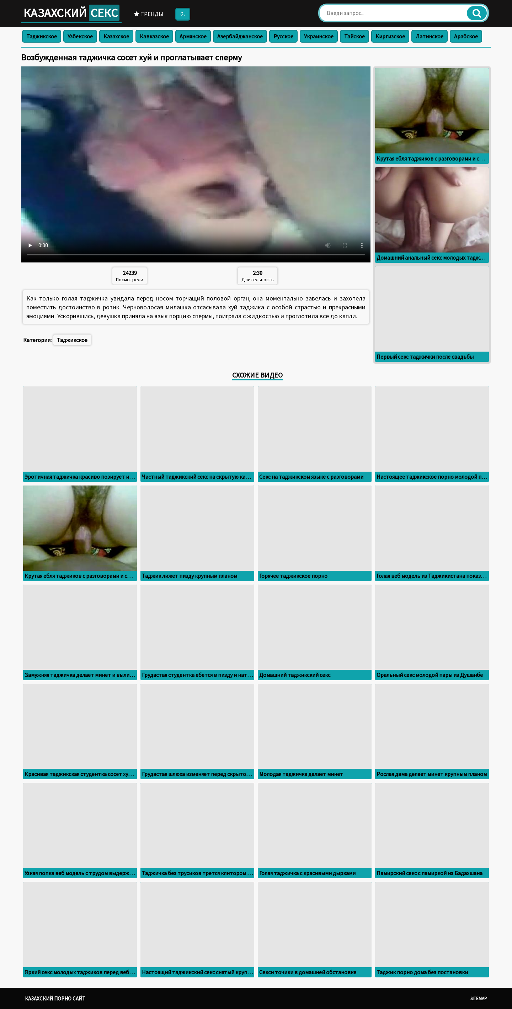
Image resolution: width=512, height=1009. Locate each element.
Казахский (71, 13)
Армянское (193, 36)
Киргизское (390, 36)
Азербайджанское (240, 36)
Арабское (466, 36)
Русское (283, 36)
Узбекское (80, 36)
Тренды (149, 13)
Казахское (116, 36)
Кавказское (154, 36)
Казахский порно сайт (55, 998)
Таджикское (41, 36)
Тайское (354, 36)
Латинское (429, 36)
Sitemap (478, 999)
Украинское (319, 36)
